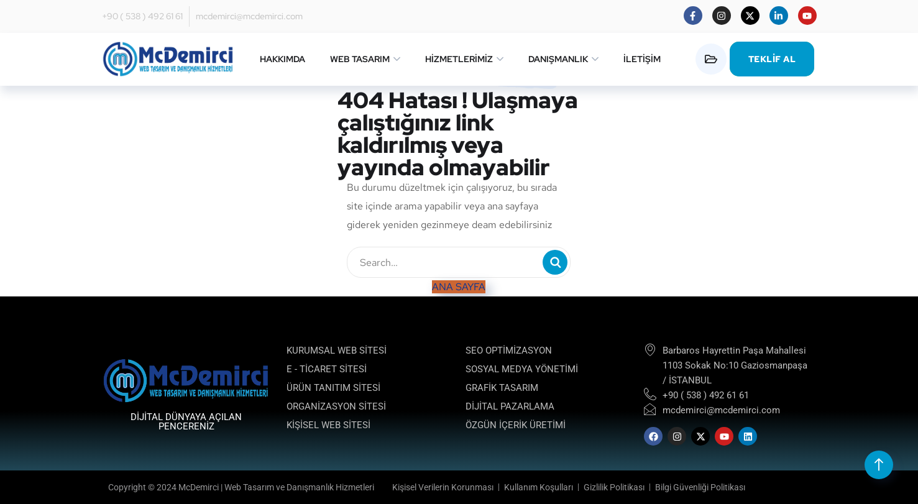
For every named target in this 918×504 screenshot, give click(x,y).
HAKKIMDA (282, 59)
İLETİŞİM (642, 59)
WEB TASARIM (360, 59)
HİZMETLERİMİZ (459, 59)
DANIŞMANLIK (558, 59)
